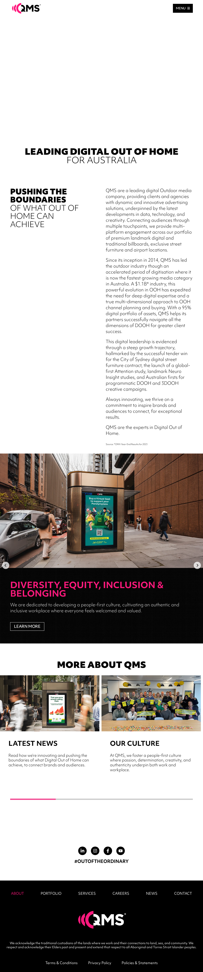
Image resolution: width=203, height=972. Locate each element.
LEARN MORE (27, 626)
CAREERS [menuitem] (121, 893)
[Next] (197, 565)
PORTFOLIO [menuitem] (51, 893)
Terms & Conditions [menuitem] (61, 963)
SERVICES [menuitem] (87, 893)
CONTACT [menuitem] (183, 893)
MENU (183, 8)
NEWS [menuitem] (151, 893)
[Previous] (5, 565)
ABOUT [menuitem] (17, 893)
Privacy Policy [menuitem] (99, 963)
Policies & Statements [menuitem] (140, 963)
